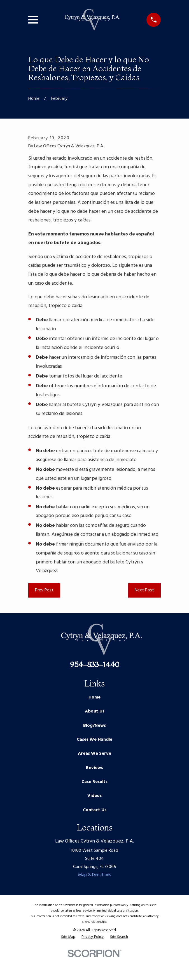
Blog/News (94, 725)
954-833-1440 (94, 664)
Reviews (94, 767)
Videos (94, 795)
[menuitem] (68, 937)
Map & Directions (94, 875)
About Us (94, 711)
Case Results (94, 781)
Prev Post (44, 590)
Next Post (144, 590)
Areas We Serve (94, 753)
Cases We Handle (94, 739)
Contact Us (94, 810)
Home (94, 697)
